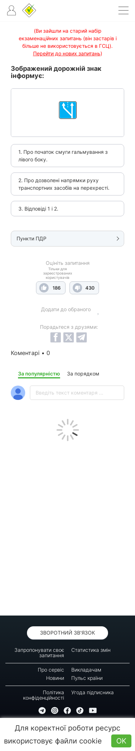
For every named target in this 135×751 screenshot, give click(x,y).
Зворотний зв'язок (67, 633)
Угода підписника (92, 692)
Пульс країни (87, 678)
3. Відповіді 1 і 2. (38, 209)
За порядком (83, 373)
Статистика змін (91, 650)
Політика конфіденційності (43, 695)
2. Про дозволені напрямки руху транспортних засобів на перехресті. (63, 184)
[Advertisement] (67, 526)
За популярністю (39, 373)
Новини (55, 678)
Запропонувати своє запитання (39, 652)
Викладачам (86, 669)
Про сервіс (51, 669)
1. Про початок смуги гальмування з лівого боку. (63, 155)
